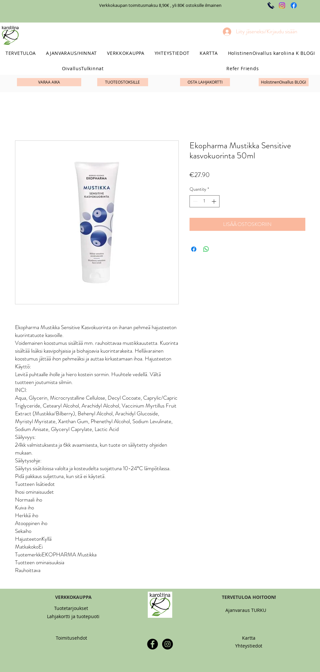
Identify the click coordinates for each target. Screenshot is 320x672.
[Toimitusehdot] (71, 638)
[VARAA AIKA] (49, 82)
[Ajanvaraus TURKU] (246, 610)
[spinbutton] (204, 201)
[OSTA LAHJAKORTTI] (205, 82)
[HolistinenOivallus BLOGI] (284, 82)
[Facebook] (294, 5)
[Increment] (214, 201)
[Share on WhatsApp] (206, 249)
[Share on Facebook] (194, 249)
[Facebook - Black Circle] (152, 644)
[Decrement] (194, 201)
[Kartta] (249, 638)
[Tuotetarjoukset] (71, 608)
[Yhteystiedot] (249, 645)
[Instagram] (282, 5)
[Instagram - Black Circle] (167, 644)
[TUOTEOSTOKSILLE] (122, 82)
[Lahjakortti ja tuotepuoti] (73, 616)
